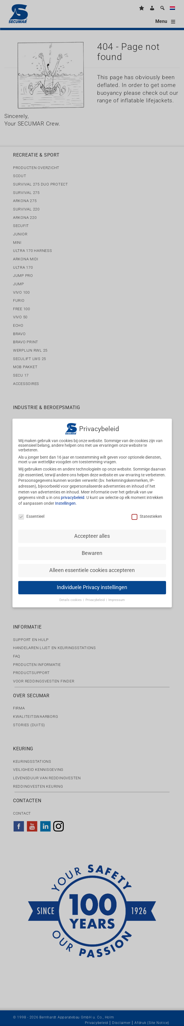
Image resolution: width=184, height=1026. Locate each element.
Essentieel (31, 511)
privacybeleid (72, 493)
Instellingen (65, 498)
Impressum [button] (116, 595)
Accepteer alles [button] (92, 531)
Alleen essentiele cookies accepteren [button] (92, 566)
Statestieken (147, 511)
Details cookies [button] (71, 595)
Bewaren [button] (92, 548)
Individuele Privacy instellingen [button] (92, 583)
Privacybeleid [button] (95, 595)
